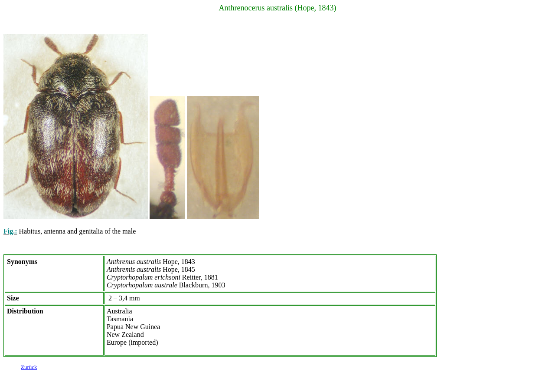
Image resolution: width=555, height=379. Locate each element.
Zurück (29, 368)
